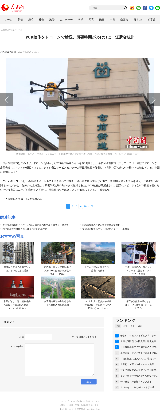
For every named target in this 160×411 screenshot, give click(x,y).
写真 (91, 19)
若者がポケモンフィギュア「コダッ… (139, 335)
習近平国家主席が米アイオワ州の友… (139, 370)
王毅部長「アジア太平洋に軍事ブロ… (139, 353)
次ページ (88, 206)
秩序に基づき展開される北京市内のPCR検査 (25, 229)
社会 (41, 19)
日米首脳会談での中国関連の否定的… (139, 347)
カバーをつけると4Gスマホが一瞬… (138, 387)
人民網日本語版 (8, 30)
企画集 (124, 19)
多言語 (151, 19)
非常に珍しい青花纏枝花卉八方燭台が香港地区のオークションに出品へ (17, 305)
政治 (52, 19)
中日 (112, 19)
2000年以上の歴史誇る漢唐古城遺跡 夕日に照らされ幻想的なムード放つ (98, 305)
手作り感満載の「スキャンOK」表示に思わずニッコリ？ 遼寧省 (35, 225)
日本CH (137, 19)
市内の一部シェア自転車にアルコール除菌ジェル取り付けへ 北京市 (57, 270)
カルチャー (66, 19)
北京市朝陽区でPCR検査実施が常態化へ (102, 225)
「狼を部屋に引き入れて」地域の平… (139, 358)
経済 (30, 19)
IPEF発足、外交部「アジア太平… (137, 381)
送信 (88, 381)
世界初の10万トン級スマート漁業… (138, 364)
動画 (101, 19)
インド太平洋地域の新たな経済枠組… (139, 376)
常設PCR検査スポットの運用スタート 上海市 (105, 229)
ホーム (8, 19)
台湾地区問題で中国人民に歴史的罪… (139, 341)
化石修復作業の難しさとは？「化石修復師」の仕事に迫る (138, 305)
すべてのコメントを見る (84, 337)
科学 (80, 19)
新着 (20, 19)
